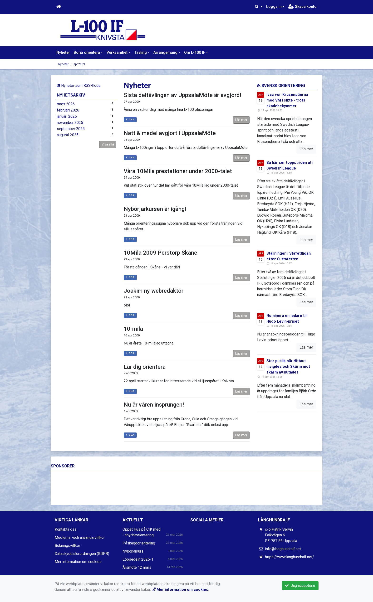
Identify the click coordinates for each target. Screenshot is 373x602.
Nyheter (63, 52)
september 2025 (71, 128)
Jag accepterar (300, 585)
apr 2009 (79, 64)
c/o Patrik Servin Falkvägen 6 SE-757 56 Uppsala (281, 535)
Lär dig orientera (145, 367)
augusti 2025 (68, 135)
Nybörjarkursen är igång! (155, 209)
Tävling (140, 52)
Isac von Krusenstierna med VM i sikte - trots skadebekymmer (287, 100)
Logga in (274, 6)
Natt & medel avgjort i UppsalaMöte (170, 133)
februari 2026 (68, 110)
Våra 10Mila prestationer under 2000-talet (178, 171)
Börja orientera (87, 52)
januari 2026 (67, 116)
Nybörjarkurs (133, 551)
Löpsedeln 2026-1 (138, 559)
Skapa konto (302, 6)
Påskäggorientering (139, 543)
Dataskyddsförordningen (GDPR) (82, 553)
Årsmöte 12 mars (137, 567)
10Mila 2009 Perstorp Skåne (160, 252)
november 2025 (70, 122)
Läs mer (241, 120)
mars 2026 (66, 104)
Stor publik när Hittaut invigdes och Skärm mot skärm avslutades (288, 366)
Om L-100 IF (194, 52)
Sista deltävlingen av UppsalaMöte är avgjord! (182, 95)
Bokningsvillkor (67, 545)
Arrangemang (165, 52)
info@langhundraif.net (283, 549)
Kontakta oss (66, 529)
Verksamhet (117, 52)
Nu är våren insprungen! (154, 404)
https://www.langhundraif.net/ (289, 557)
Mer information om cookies (78, 561)
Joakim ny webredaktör (153, 290)
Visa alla (108, 144)
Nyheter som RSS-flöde (79, 85)
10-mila (133, 328)
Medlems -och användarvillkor (80, 537)
